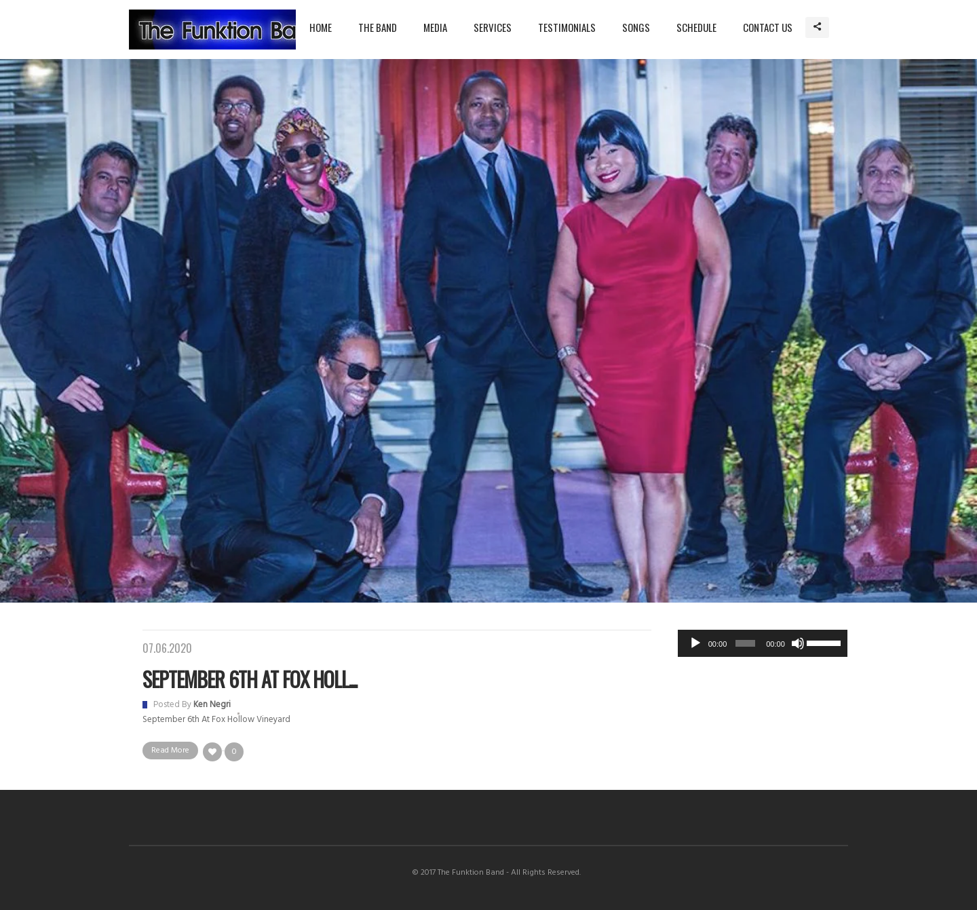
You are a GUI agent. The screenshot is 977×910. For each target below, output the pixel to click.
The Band (377, 27)
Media (435, 27)
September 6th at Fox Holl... (249, 679)
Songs (636, 27)
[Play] (695, 643)
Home (320, 27)
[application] (762, 643)
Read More (170, 750)
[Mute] (798, 643)
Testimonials (567, 27)
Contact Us (767, 27)
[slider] (745, 643)
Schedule (696, 27)
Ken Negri (212, 705)
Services (493, 27)
